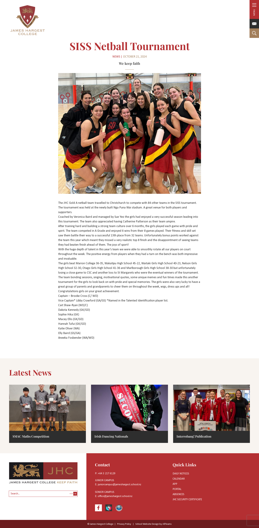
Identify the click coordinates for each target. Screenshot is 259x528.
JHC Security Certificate (187, 499)
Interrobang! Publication (194, 436)
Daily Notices (181, 473)
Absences (178, 494)
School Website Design (147, 524)
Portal (177, 489)
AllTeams (167, 524)
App (175, 484)
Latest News (30, 372)
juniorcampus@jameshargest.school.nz (119, 484)
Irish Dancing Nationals (111, 436)
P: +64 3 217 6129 (105, 473)
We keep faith (129, 63)
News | (117, 56)
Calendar (179, 479)
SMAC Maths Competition (31, 436)
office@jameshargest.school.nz (115, 496)
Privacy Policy (124, 524)
